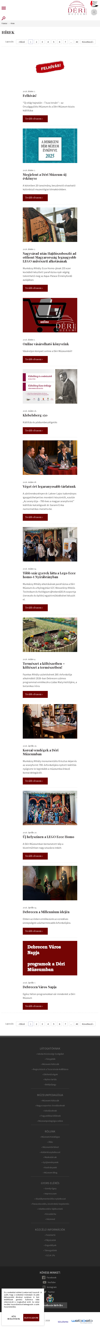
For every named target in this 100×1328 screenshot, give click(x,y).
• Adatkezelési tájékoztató (50, 1209)
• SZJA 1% (50, 1255)
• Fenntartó (50, 1235)
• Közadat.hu (50, 1214)
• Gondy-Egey (50, 1188)
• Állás (50, 1142)
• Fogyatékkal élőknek (50, 1115)
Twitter (51, 1291)
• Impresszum (50, 1193)
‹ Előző (21, 41)
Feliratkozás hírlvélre (51, 1305)
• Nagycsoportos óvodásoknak (50, 1105)
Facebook (51, 1277)
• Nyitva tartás (50, 1079)
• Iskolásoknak (50, 1110)
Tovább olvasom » (34, 118)
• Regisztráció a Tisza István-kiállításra (50, 1069)
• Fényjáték (50, 1059)
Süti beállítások (14, 1317)
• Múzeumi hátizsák (50, 1064)
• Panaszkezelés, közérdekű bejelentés (50, 1204)
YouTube (52, 1282)
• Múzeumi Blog (50, 1172)
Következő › (88, 41)
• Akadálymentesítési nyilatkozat (50, 1198)
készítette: (63, 1321)
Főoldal (4, 23)
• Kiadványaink (50, 1167)
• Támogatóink (50, 1250)
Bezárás (39, 1293)
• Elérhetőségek (50, 1074)
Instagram (52, 1287)
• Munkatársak (50, 1157)
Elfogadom (31, 1317)
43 (77, 41)
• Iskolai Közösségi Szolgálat (50, 1054)
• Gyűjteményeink (50, 1162)
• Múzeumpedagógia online (50, 1121)
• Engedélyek (50, 1245)
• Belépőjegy (50, 1084)
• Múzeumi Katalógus (50, 1136)
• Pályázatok (50, 1240)
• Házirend (50, 1219)
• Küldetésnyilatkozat (50, 1152)
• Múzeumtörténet (50, 1147)
